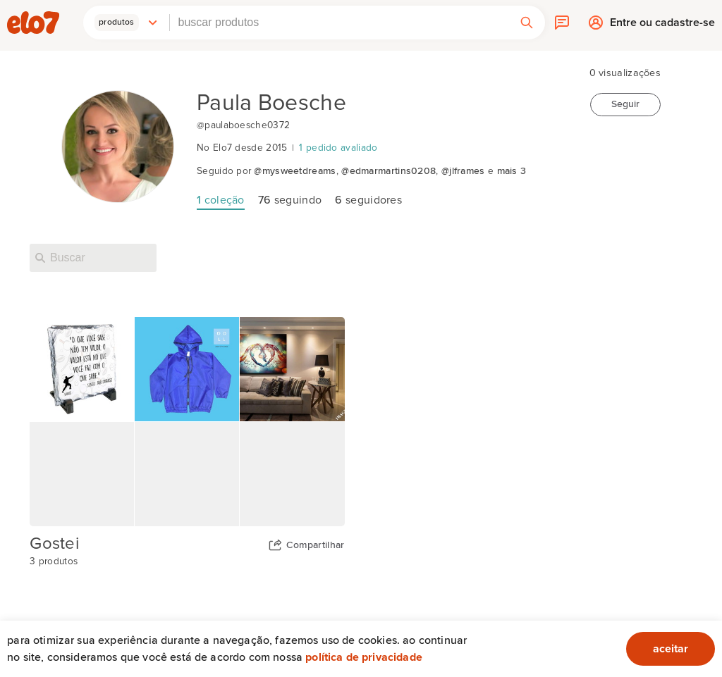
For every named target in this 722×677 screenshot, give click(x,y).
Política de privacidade (363, 657)
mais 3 (512, 171)
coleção (221, 200)
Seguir (625, 104)
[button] (126, 22)
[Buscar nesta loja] (93, 258)
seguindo (290, 200)
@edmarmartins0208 (388, 171)
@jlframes (463, 171)
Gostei (54, 543)
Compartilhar (315, 545)
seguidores (368, 200)
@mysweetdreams (295, 171)
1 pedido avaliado (338, 148)
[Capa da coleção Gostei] (187, 421)
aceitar (670, 648)
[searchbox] (339, 22)
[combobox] (339, 22)
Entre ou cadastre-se (662, 26)
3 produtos (54, 561)
